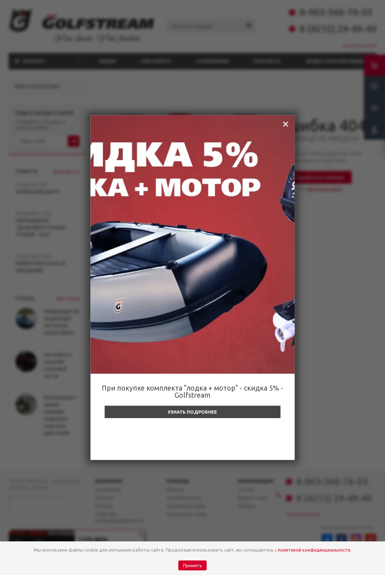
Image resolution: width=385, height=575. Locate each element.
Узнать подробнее (192, 411)
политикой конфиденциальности (314, 549)
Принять (192, 565)
